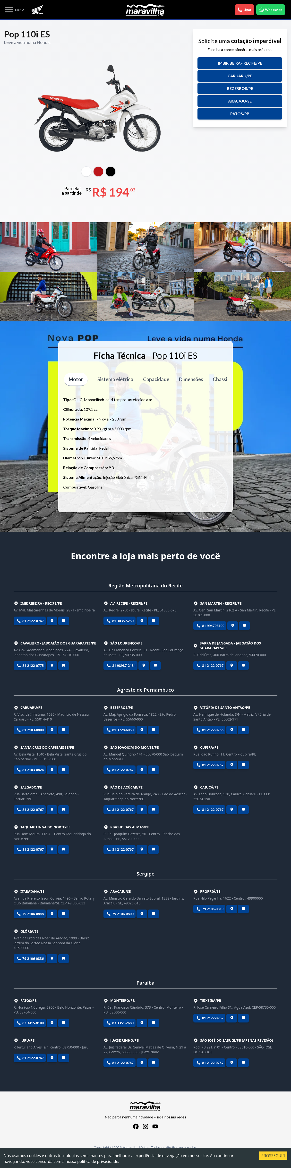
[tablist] (86, 171)
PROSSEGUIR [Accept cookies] (273, 1155)
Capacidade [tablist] (156, 379)
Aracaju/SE (240, 101)
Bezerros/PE (240, 88)
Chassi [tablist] (220, 379)
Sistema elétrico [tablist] (116, 379)
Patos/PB (239, 113)
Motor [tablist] (76, 379)
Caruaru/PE (240, 75)
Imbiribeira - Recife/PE (240, 63)
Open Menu (9, 9)
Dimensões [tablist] (191, 379)
